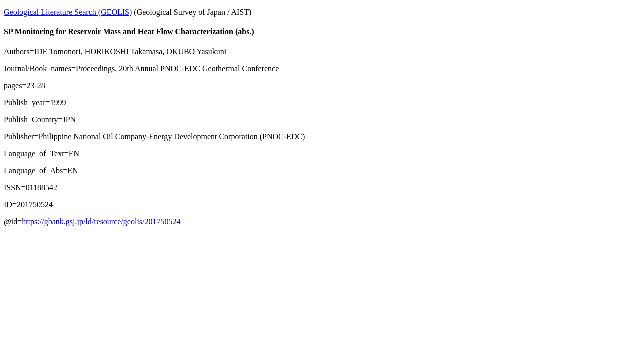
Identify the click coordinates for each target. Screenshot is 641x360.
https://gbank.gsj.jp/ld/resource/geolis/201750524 (101, 222)
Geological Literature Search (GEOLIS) (68, 12)
